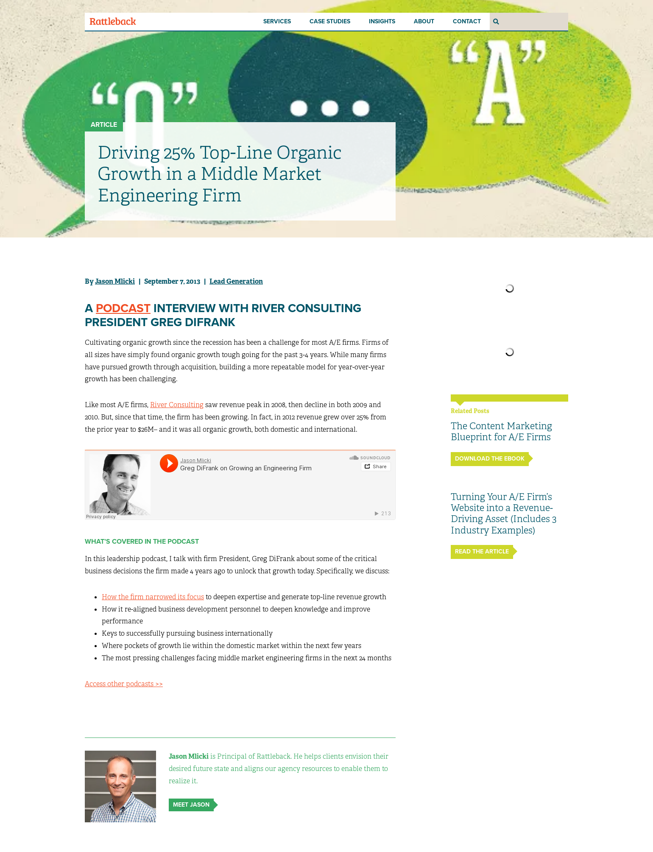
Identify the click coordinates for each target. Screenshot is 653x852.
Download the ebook (490, 458)
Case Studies (330, 21)
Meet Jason (191, 804)
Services (277, 21)
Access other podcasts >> (124, 683)
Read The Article (482, 551)
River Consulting (177, 404)
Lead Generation (236, 281)
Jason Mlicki (115, 281)
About (424, 21)
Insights (382, 21)
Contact (467, 21)
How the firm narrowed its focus (153, 596)
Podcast (123, 308)
